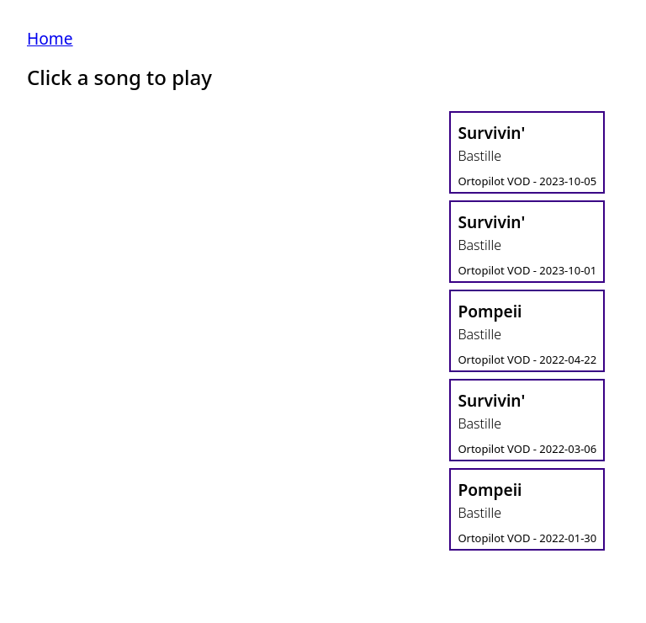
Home (50, 38)
